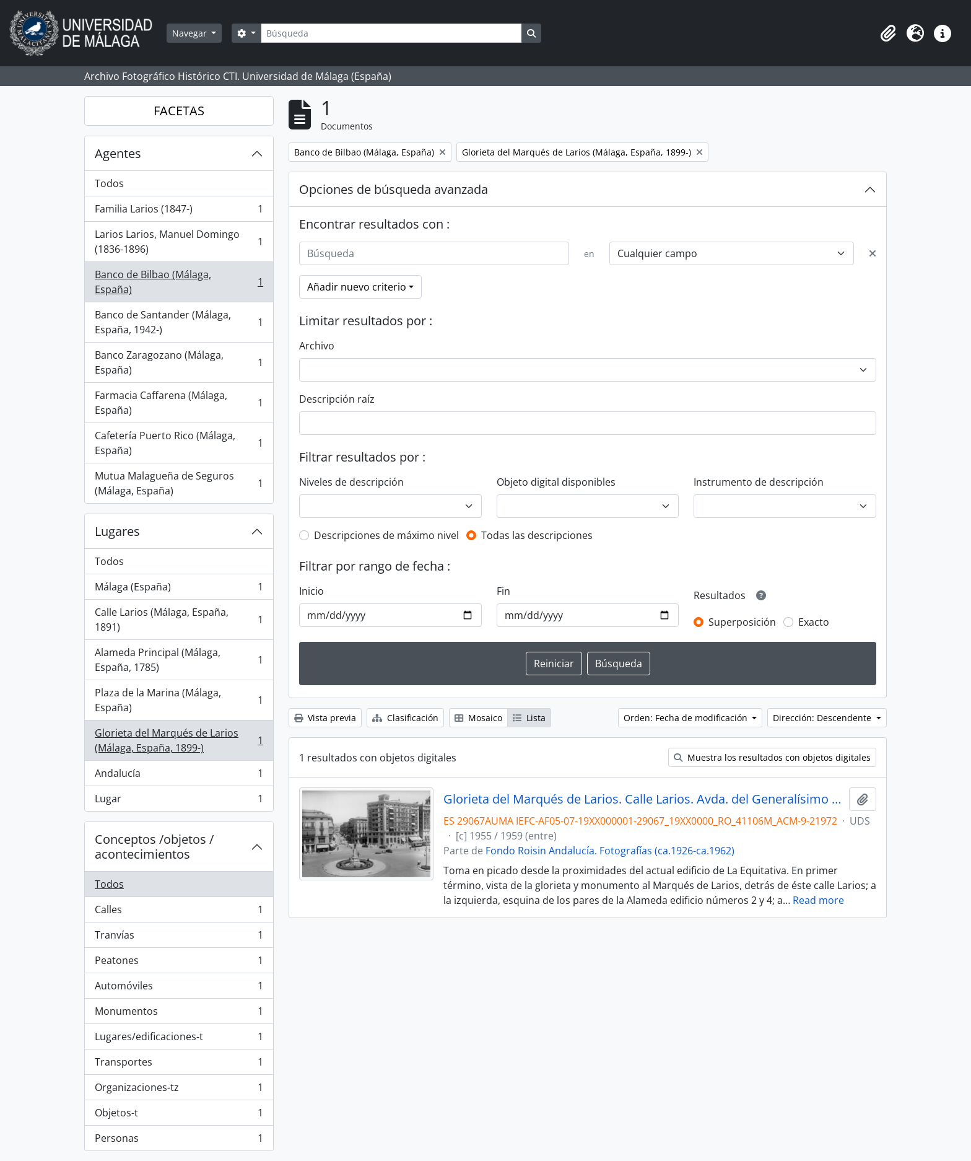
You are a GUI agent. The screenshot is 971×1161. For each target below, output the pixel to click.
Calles (178, 912)
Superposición (742, 622)
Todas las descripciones (537, 535)
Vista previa (325, 718)
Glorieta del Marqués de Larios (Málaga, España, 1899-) (178, 740)
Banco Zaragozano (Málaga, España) (178, 362)
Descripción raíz (337, 399)
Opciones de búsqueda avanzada (393, 189)
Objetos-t (178, 1115)
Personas (178, 1140)
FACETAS (179, 110)
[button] (888, 33)
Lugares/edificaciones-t (178, 1039)
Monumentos (178, 1014)
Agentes (118, 153)
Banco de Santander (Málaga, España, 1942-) (178, 322)
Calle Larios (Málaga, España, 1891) (178, 619)
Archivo (316, 346)
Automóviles (178, 988)
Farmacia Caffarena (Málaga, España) (178, 402)
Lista (529, 718)
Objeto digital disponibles (556, 482)
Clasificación (405, 718)
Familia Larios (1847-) (178, 211)
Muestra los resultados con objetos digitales (772, 757)
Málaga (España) (178, 589)
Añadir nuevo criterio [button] (356, 287)
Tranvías (178, 937)
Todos (109, 183)
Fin (503, 591)
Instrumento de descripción (759, 482)
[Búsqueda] (391, 33)
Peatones (178, 963)
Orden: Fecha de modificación (687, 718)
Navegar (190, 33)
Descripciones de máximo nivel (386, 535)
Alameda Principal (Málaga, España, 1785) (178, 660)
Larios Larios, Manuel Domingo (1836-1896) (178, 241)
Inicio (311, 591)
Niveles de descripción (351, 482)
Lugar (178, 801)
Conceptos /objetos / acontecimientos (154, 846)
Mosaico (478, 718)
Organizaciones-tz (178, 1090)
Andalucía (178, 776)
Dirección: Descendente (823, 718)
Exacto (813, 622)
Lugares (117, 531)
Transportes (178, 1064)
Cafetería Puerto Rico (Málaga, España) (178, 443)
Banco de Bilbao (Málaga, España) (178, 282)
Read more (818, 900)
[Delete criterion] (872, 253)
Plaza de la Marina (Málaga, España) (178, 700)
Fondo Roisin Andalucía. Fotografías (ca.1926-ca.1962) (610, 850)
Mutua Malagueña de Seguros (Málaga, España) (178, 483)
